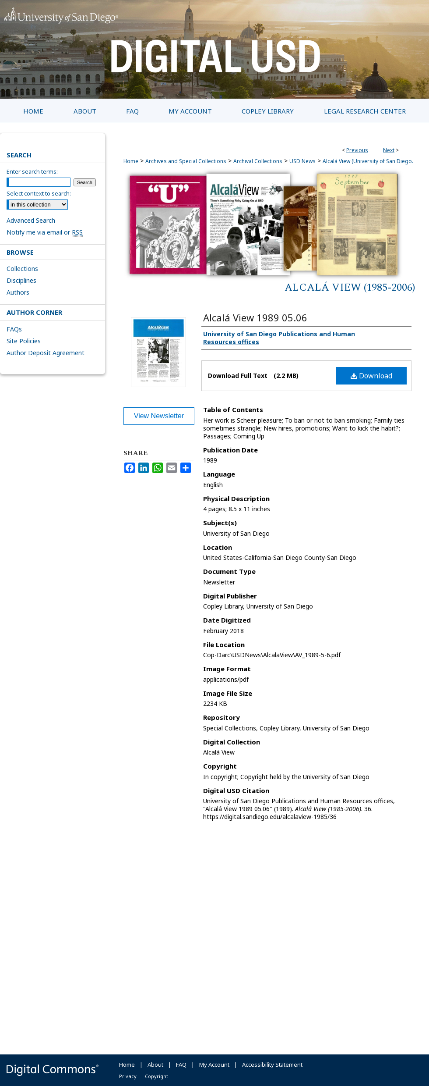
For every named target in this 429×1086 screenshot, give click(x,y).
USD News (302, 161)
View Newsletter (159, 416)
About (155, 1064)
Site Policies (24, 341)
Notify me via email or (45, 232)
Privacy (128, 1076)
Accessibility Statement (272, 1064)
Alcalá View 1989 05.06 (255, 317)
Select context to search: (39, 193)
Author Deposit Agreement (45, 353)
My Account (214, 1064)
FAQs (14, 329)
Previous (357, 150)
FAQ (181, 1064)
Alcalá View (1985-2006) (350, 288)
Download (371, 376)
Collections (22, 268)
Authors (18, 292)
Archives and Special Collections (185, 161)
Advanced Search (31, 220)
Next (388, 150)
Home (130, 161)
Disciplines (21, 280)
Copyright (156, 1076)
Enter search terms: (32, 171)
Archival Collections (257, 161)
